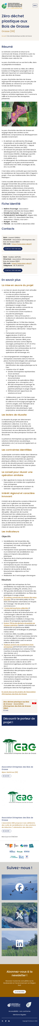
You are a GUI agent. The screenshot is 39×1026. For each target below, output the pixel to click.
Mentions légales (19, 1015)
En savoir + (6, 776)
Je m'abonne (19, 992)
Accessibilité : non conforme (19, 1011)
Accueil (4, 36)
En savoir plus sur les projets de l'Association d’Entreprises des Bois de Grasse (19, 693)
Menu (35, 5)
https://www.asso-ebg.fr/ (22, 244)
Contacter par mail (13, 249)
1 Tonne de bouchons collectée (16, 608)
